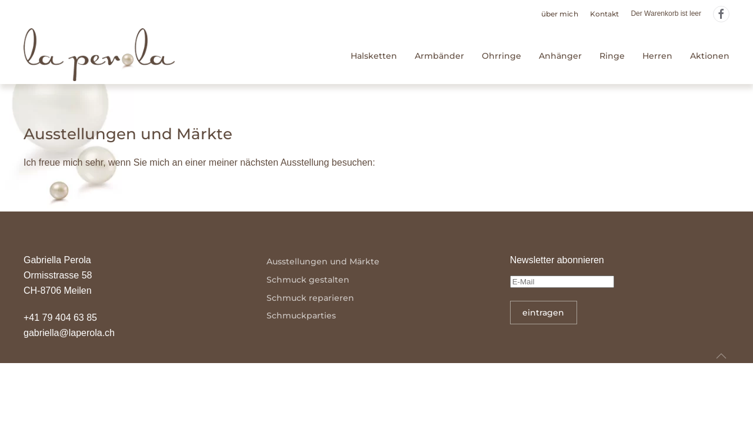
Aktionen (709, 56)
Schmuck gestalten (307, 279)
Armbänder (439, 56)
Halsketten (374, 56)
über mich (559, 13)
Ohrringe (501, 56)
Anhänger (560, 56)
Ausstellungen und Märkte (322, 261)
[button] (721, 356)
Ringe (612, 56)
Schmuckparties (301, 315)
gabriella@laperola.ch (69, 333)
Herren (657, 56)
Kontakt (604, 13)
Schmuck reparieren (310, 298)
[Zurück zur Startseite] (99, 56)
